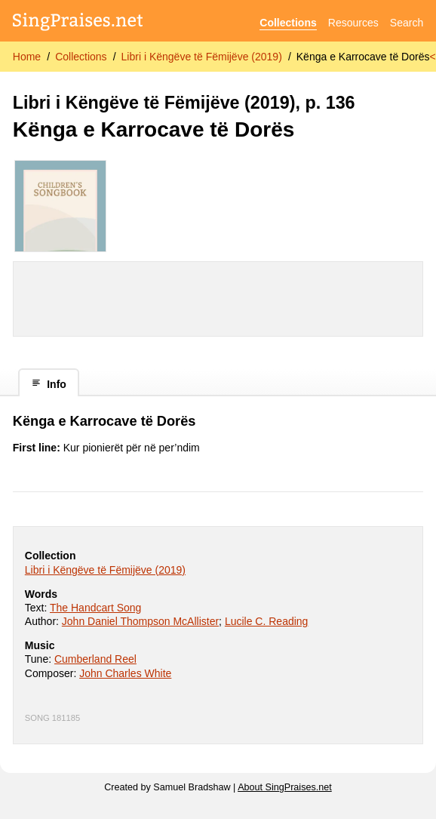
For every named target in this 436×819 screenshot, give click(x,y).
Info (48, 383)
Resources (353, 23)
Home (27, 57)
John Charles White (125, 673)
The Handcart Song (95, 608)
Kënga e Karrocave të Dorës (363, 57)
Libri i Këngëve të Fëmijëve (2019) (201, 57)
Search (406, 23)
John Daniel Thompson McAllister (140, 621)
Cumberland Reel (95, 659)
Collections (287, 23)
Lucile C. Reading (267, 621)
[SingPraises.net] (78, 23)
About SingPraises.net (285, 787)
